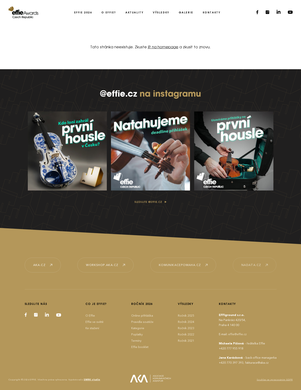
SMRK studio (92, 379)
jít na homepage (163, 47)
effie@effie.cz (237, 334)
